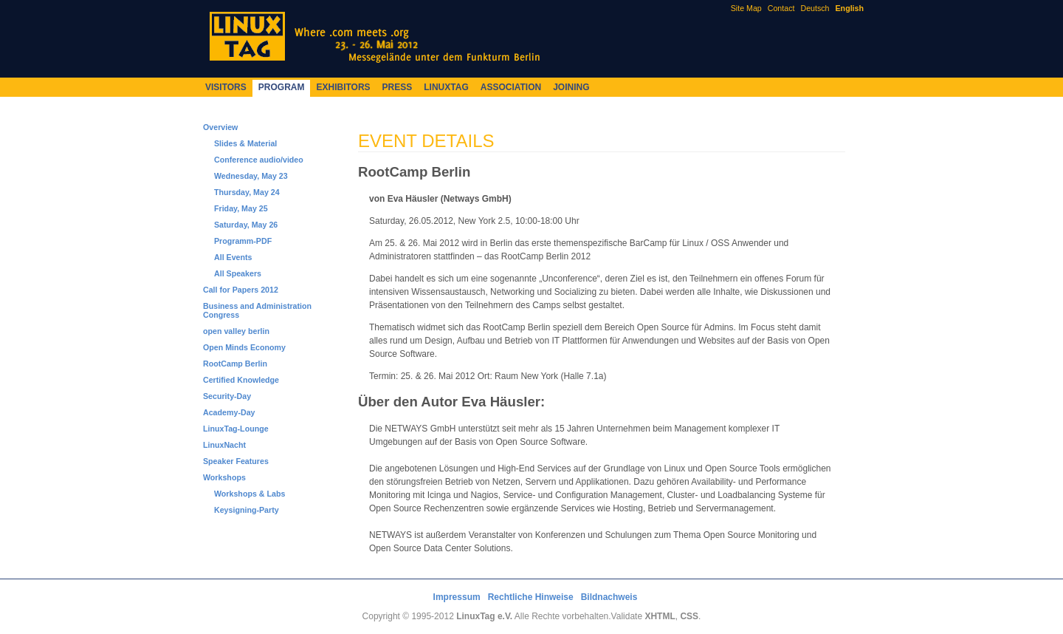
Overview (220, 127)
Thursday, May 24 (247, 192)
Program (281, 87)
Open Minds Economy (244, 347)
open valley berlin (236, 331)
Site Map (746, 8)
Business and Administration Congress (257, 310)
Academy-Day (229, 412)
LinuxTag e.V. (484, 616)
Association (511, 87)
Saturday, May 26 (246, 224)
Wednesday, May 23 (251, 175)
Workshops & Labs (249, 493)
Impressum (457, 597)
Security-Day (227, 396)
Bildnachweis (609, 597)
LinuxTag (446, 87)
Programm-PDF (243, 240)
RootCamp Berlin (235, 363)
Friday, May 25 (241, 208)
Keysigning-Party (246, 509)
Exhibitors (343, 87)
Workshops (224, 477)
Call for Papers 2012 (240, 289)
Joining (571, 87)
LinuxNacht (224, 444)
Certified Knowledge (241, 379)
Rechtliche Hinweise (531, 597)
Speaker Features (236, 461)
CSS (689, 616)
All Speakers (237, 273)
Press (397, 87)
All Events (233, 257)
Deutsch (814, 8)
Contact (781, 8)
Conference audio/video (258, 159)
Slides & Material (245, 143)
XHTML (659, 616)
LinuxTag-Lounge (236, 428)
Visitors (226, 87)
